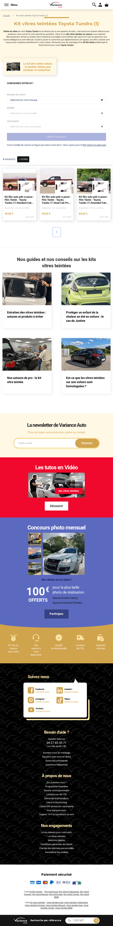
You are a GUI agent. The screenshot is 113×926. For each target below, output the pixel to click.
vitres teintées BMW (64, 908)
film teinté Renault (40, 894)
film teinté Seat (56, 894)
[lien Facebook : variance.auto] (41, 690)
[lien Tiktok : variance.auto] (69, 700)
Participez (56, 614)
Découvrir (56, 506)
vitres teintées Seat (74, 905)
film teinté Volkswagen (69, 892)
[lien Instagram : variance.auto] (41, 700)
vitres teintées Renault (55, 905)
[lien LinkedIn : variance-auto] (69, 690)
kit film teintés (36, 892)
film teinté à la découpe (94, 145)
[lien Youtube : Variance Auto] (40, 709)
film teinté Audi (51, 892)
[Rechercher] (96, 920)
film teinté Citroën (71, 894)
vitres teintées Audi (55, 902)
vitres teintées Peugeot (35, 905)
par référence (45, 920)
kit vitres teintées (37, 902)
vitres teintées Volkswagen (76, 902)
